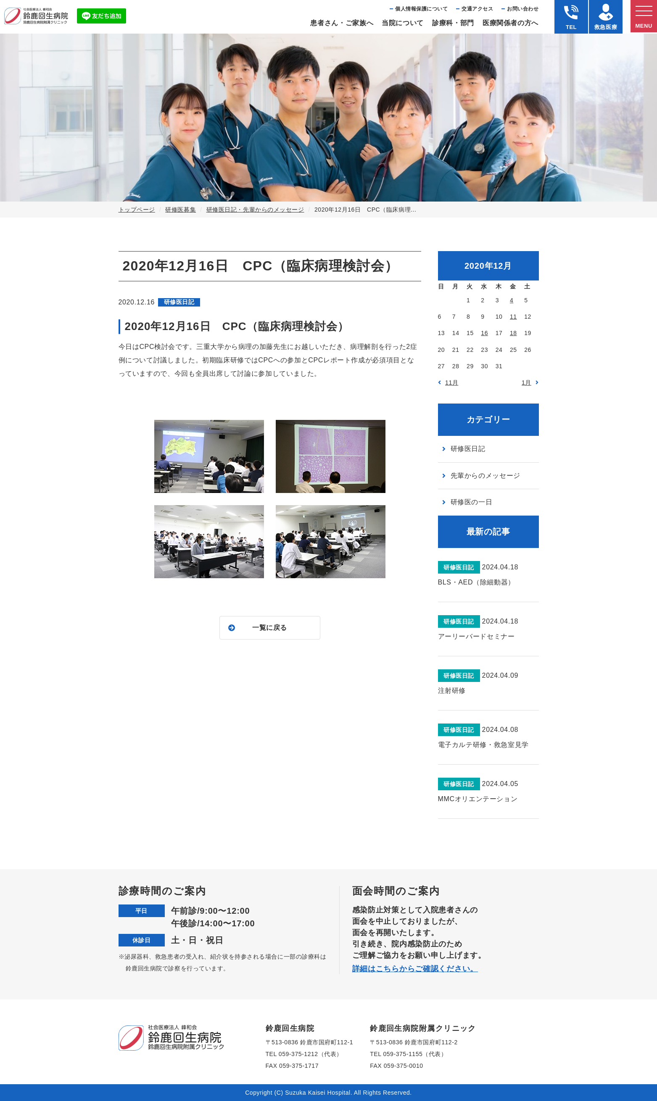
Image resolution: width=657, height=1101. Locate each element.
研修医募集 (180, 209)
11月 (451, 382)
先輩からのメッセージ (485, 475)
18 (513, 333)
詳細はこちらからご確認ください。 (415, 969)
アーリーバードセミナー (476, 636)
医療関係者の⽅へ (510, 22)
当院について (403, 22)
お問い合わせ (522, 9)
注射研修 (452, 690)
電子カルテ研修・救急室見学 (483, 744)
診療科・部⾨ (453, 22)
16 (484, 333)
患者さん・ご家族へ (341, 22)
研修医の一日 (472, 502)
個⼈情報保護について (421, 9)
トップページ (137, 209)
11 (513, 316)
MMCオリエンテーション (478, 798)
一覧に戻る (269, 628)
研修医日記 (468, 448)
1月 (526, 382)
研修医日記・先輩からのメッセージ (255, 209)
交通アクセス (477, 9)
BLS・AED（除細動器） (476, 582)
